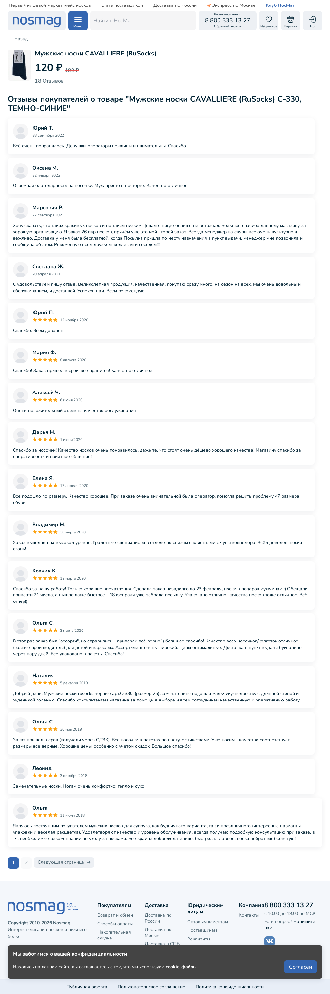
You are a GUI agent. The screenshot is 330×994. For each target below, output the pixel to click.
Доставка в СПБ (162, 943)
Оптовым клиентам (207, 921)
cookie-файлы (181, 972)
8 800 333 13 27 (288, 904)
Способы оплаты (115, 923)
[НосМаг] (37, 20)
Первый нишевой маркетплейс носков (50, 5)
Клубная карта (113, 946)
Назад (18, 39)
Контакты (249, 914)
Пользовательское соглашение (151, 986)
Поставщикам (202, 930)
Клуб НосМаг (280, 5)
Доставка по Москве (158, 932)
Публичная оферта (86, 986)
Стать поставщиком (122, 5)
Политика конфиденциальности (230, 986)
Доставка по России (175, 5)
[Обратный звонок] (228, 20)
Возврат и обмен (115, 914)
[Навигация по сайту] (78, 20)
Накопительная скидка (114, 934)
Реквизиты (198, 938)
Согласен (300, 972)
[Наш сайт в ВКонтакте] (269, 940)
